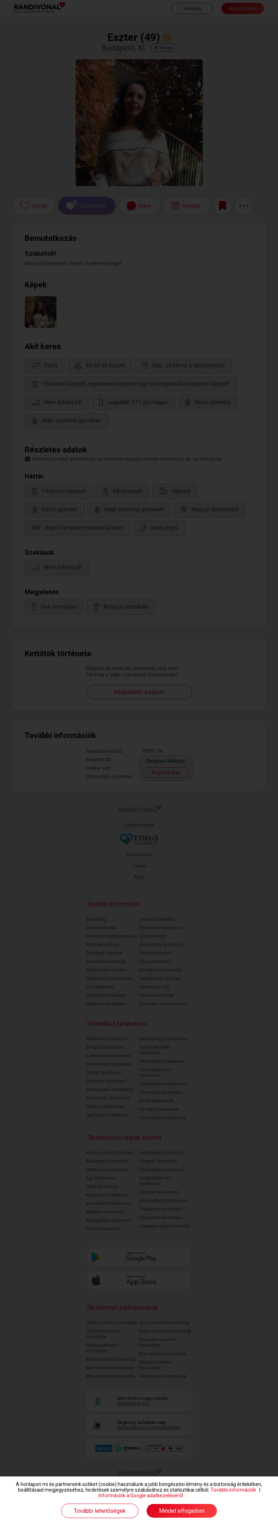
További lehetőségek (100, 1510)
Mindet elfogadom (182, 1510)
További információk (233, 1490)
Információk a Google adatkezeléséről (141, 1495)
